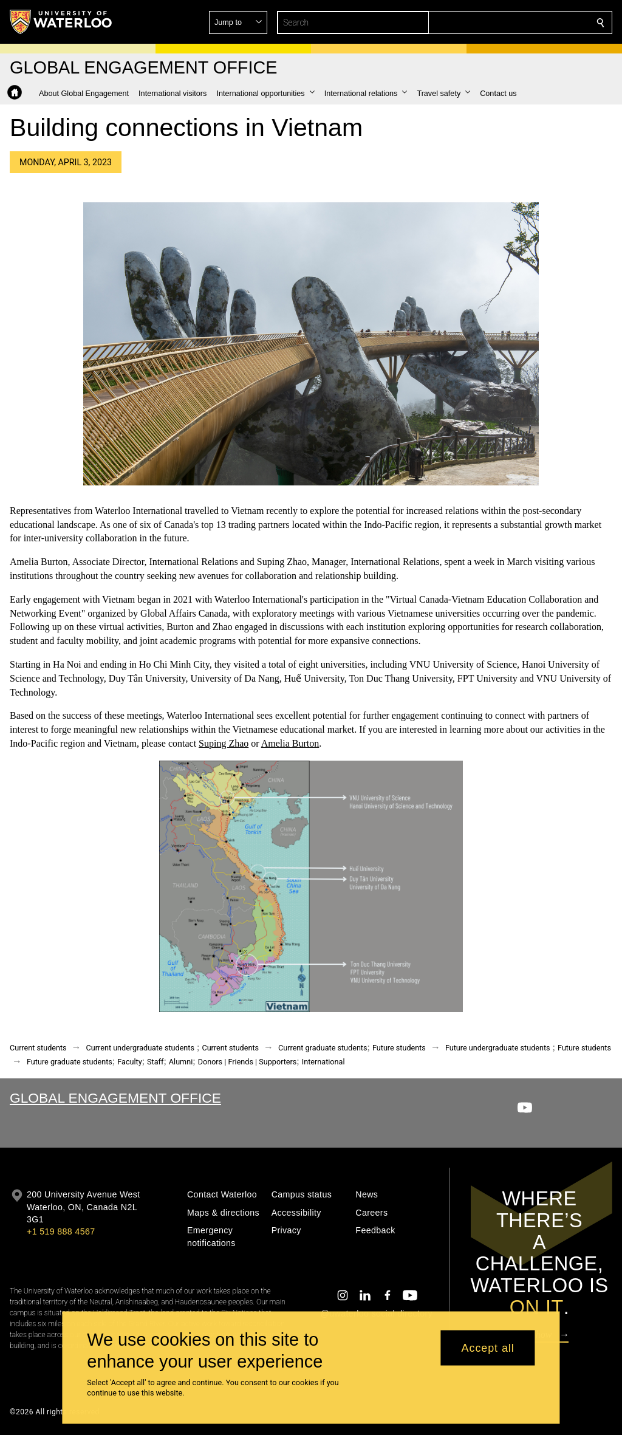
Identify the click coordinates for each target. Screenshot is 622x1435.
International (323, 1061)
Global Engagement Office (115, 1098)
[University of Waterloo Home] (61, 22)
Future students (399, 1047)
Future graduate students (69, 1061)
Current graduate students (322, 1047)
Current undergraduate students (140, 1047)
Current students (38, 1047)
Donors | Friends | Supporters (247, 1061)
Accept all (488, 1347)
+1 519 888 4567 (61, 1231)
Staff (155, 1061)
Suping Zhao (223, 743)
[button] (512, 22)
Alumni (181, 1061)
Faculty (129, 1061)
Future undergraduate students (497, 1047)
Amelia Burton (290, 743)
